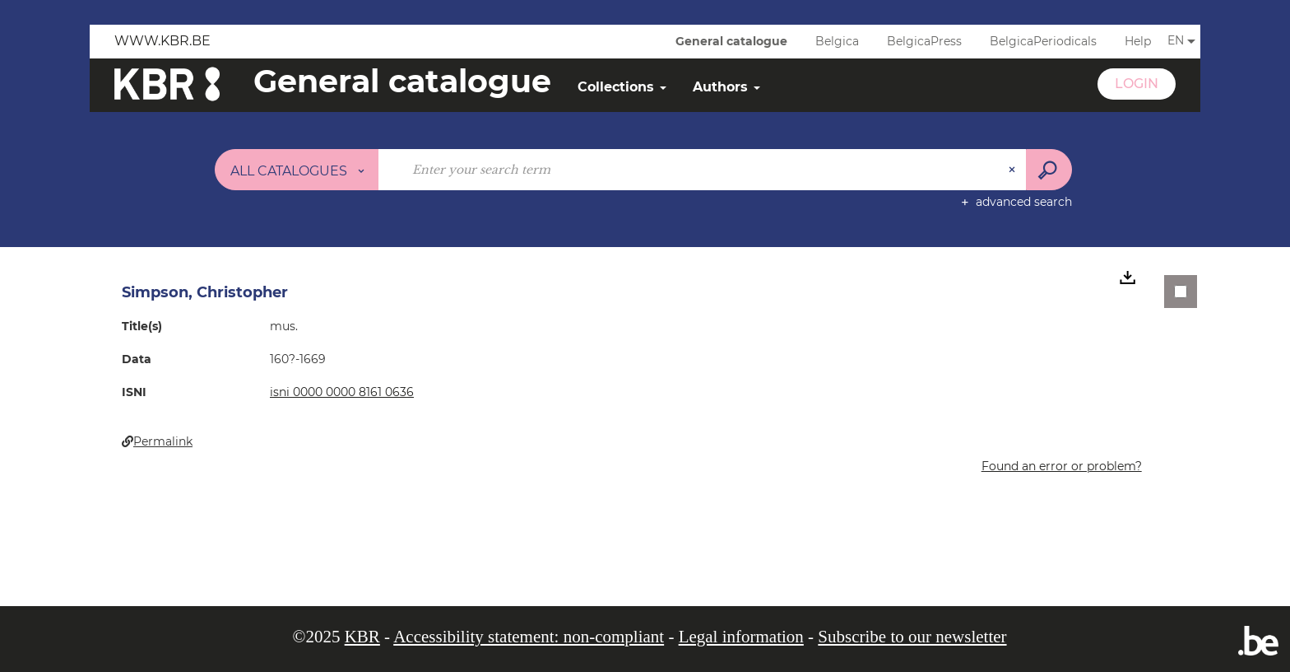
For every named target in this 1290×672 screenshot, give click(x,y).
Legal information (741, 636)
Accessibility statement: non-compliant (528, 636)
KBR (362, 636)
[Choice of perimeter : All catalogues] (297, 169)
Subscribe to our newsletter (912, 636)
